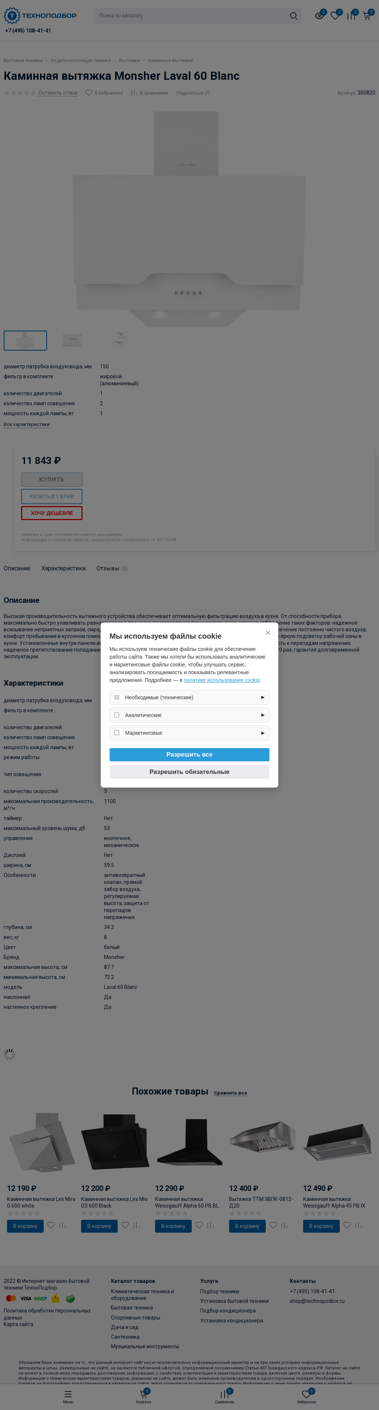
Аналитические (143, 715)
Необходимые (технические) (159, 697)
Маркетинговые (143, 733)
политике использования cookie (222, 680)
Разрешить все (190, 754)
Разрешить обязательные (189, 771)
